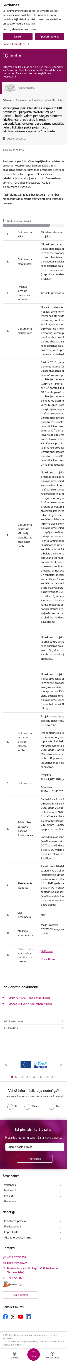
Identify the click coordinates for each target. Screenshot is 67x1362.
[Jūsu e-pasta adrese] (34, 1147)
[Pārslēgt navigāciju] (33, 1354)
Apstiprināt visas (49, 36)
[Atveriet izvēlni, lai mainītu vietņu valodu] (14, 1356)
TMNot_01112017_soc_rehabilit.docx (29, 997)
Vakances (10, 1185)
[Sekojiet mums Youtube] (20, 1316)
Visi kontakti (20, 1295)
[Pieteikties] (35, 1159)
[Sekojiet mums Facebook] (5, 1316)
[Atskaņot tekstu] (16, 138)
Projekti (8, 1196)
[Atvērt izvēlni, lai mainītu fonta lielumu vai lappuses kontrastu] (52, 1356)
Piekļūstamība (12, 1226)
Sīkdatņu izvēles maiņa (17, 1237)
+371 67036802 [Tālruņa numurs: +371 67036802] (16, 1257)
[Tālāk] (61, 1064)
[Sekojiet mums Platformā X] (13, 1316)
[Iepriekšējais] (6, 1064)
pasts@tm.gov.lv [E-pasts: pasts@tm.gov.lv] (17, 1262)
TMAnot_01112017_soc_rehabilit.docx (29, 1004)
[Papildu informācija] (20, 1284)
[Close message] (61, 55)
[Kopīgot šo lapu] (33, 1028)
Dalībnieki (47, 951)
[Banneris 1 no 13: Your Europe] (33, 1064)
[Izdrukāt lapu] (33, 1021)
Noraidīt (17, 36)
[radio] (12, 1106)
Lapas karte (11, 1232)
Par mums (10, 1201)
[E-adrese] (10, 1284)
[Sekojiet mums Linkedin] (28, 1317)
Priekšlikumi (48, 959)
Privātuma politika (15, 1221)
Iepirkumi (10, 1190)
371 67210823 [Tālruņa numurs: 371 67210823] (15, 1278)
